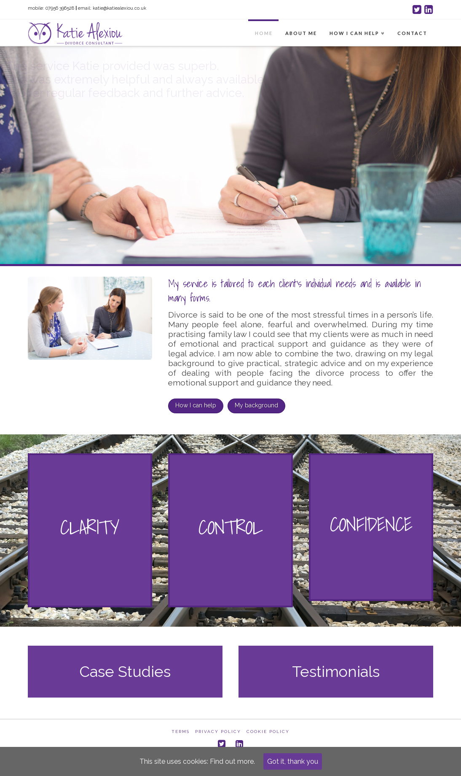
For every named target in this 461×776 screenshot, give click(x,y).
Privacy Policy (218, 731)
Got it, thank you (292, 761)
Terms (181, 731)
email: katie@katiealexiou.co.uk (112, 8)
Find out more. (232, 761)
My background (256, 405)
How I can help (195, 405)
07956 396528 (60, 8)
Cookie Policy (268, 731)
